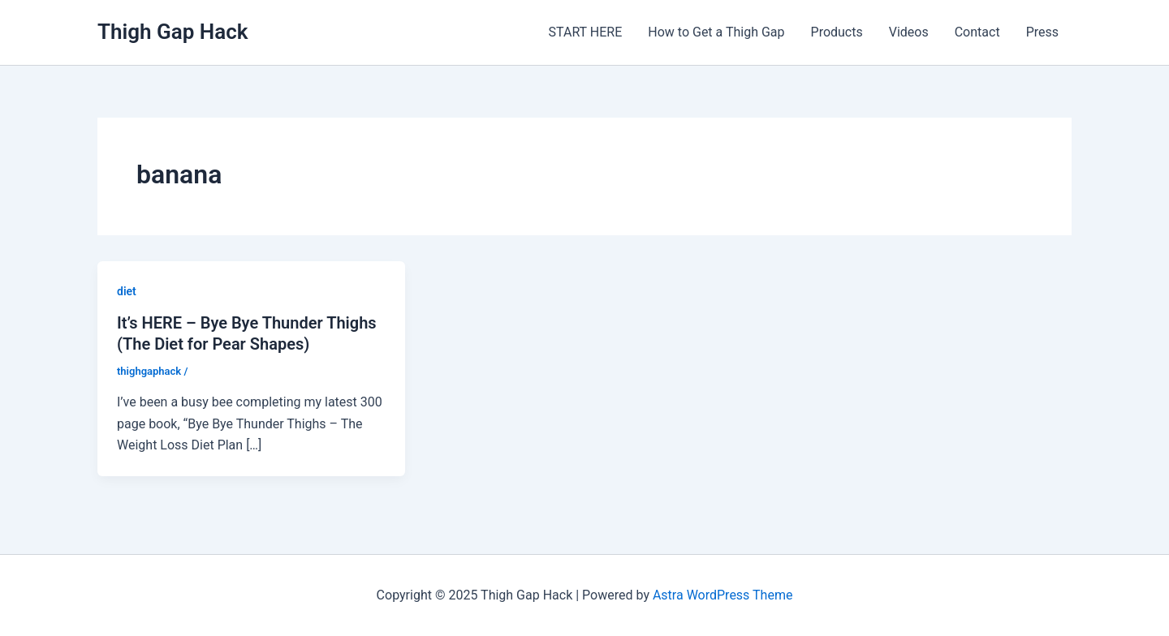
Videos (909, 32)
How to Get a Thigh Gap (716, 32)
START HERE (586, 32)
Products (837, 32)
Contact (977, 32)
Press (1042, 32)
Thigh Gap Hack (172, 31)
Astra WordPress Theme (722, 595)
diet (126, 291)
